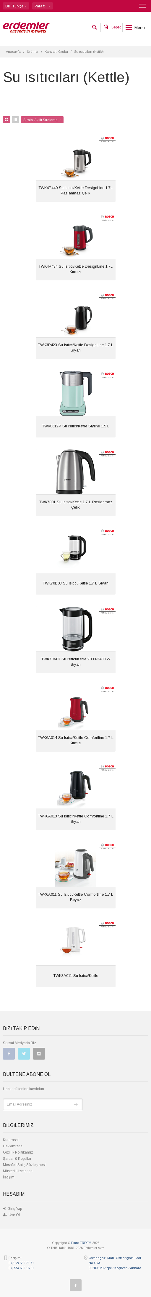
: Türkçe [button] (16, 6)
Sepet (112, 27)
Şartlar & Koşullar (17, 1159)
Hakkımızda (12, 1146)
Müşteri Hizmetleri (18, 1171)
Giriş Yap (12, 1209)
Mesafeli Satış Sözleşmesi (24, 1165)
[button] (42, 5)
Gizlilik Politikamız (18, 1152)
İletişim (8, 1177)
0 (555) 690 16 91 (21, 1268)
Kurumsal (11, 1140)
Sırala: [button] (42, 120)
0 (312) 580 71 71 (21, 1263)
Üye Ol (11, 1215)
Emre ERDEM (81, 1243)
